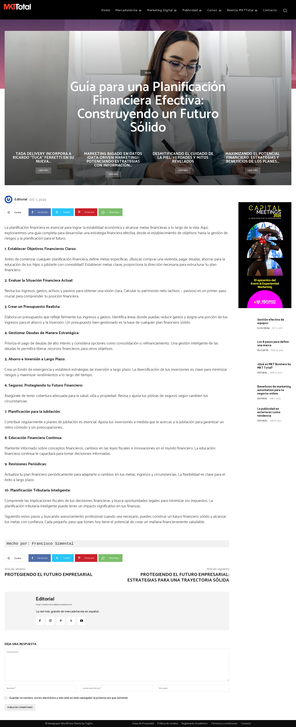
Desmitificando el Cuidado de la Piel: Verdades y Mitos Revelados (183, 158)
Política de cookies (168, 723)
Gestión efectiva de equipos (270, 321)
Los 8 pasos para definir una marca (273, 343)
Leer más (43, 170)
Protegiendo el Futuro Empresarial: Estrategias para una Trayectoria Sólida (178, 577)
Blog (148, 73)
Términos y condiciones (224, 723)
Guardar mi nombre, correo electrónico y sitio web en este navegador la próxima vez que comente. (68, 697)
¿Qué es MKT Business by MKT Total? (274, 366)
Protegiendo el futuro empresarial (48, 574)
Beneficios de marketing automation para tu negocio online (274, 390)
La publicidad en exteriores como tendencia (268, 412)
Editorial (20, 199)
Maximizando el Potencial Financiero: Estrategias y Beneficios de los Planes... (253, 158)
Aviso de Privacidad (143, 723)
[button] (285, 10)
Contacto (246, 723)
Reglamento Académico (195, 723)
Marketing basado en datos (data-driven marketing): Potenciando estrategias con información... (113, 160)
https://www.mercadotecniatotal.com (54, 604)
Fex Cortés (262, 350)
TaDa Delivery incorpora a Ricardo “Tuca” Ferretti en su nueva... (43, 158)
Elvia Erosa (263, 328)
